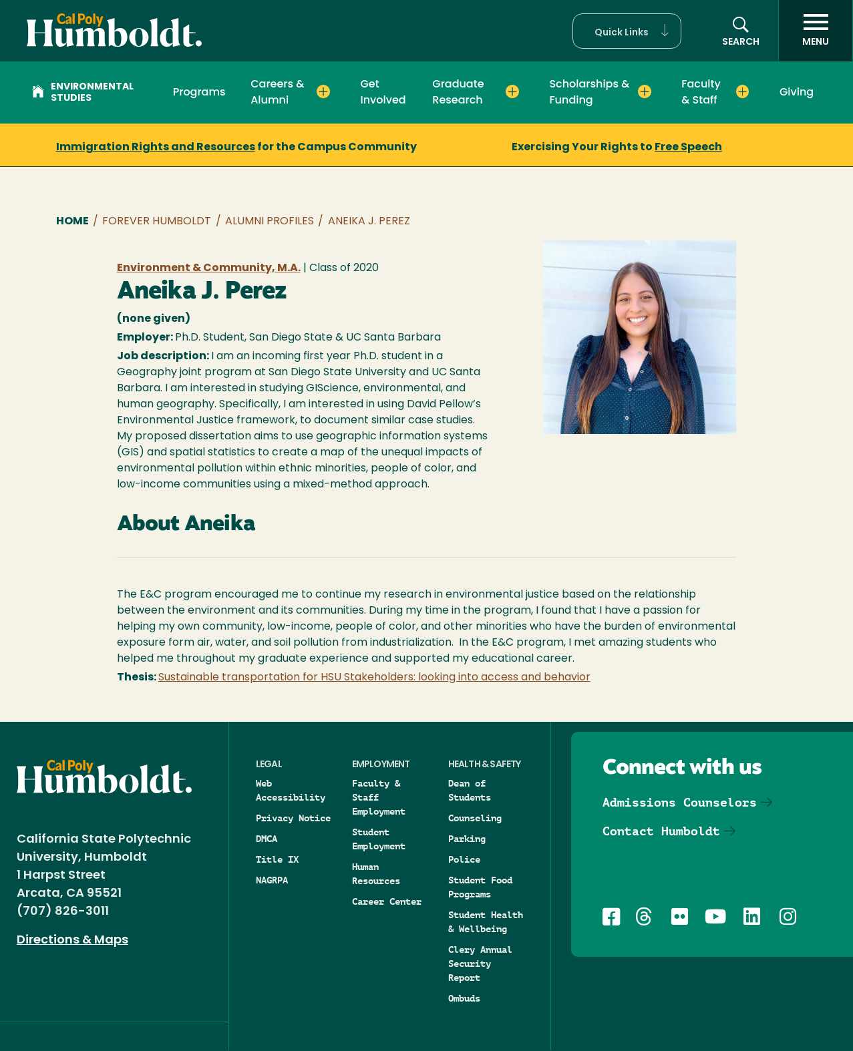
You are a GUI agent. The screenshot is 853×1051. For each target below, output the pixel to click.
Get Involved (382, 92)
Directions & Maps (72, 940)
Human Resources (376, 873)
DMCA (266, 838)
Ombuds (464, 998)
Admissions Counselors (680, 802)
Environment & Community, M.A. (209, 268)
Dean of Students (469, 790)
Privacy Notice (293, 818)
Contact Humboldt (661, 831)
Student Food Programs (480, 887)
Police (464, 859)
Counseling (475, 818)
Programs (199, 91)
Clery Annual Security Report (480, 963)
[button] (626, 31)
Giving (797, 91)
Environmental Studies (83, 92)
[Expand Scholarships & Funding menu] (644, 91)
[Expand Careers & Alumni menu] (323, 91)
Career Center (386, 901)
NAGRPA (272, 880)
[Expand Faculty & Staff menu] (742, 91)
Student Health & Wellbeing (485, 921)
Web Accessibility (290, 790)
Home (72, 221)
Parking (467, 838)
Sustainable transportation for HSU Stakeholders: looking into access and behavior (374, 677)
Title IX (277, 859)
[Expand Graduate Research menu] (512, 91)
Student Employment (378, 839)
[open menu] (815, 30)
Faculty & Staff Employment (378, 797)
